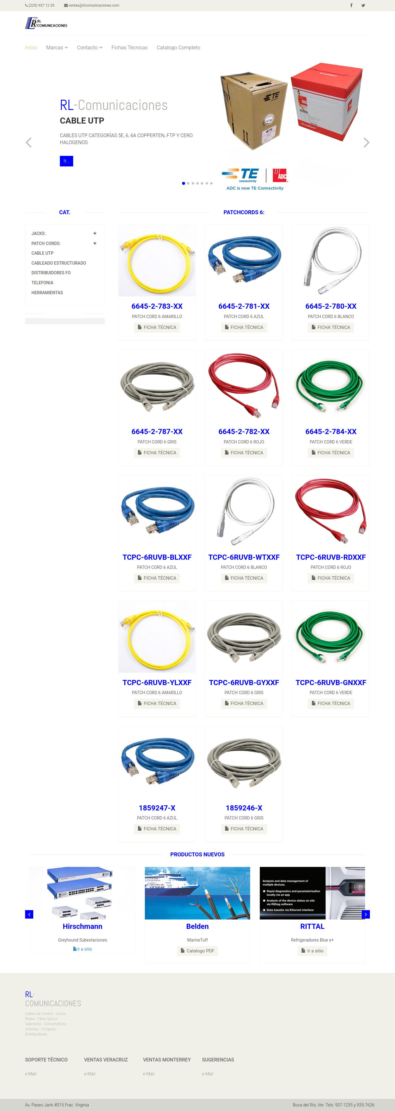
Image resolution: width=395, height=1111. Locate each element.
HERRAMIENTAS (47, 292)
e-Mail (30, 1073)
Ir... (67, 161)
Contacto (90, 47)
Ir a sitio (82, 949)
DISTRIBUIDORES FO (51, 272)
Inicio (31, 47)
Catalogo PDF (197, 951)
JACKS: (38, 233)
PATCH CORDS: (45, 243)
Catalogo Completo (178, 47)
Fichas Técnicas (130, 47)
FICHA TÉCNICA (157, 327)
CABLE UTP (42, 253)
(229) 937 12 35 (39, 5)
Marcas (57, 47)
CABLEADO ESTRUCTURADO (58, 263)
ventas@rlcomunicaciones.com (91, 5)
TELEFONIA (42, 282)
